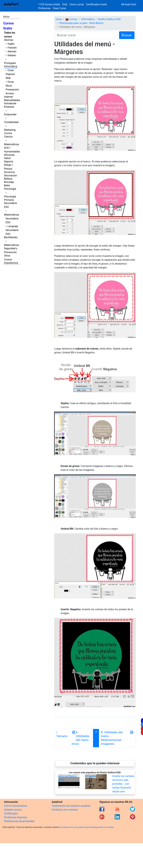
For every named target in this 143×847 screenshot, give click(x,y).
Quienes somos (13, 809)
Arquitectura (11, 262)
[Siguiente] (117, 738)
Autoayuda (10, 103)
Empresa (9, 106)
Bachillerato (11, 237)
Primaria (9, 199)
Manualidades (12, 100)
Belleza (8, 178)
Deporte (8, 161)
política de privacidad (87, 827)
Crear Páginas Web (10, 74)
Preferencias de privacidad (19, 821)
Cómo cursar (76, 4)
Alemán (12, 51)
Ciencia (8, 136)
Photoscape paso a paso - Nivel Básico (81, 23)
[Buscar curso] (84, 35)
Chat (64, 4)
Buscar (127, 35)
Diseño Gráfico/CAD (109, 19)
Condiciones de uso (68, 827)
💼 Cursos (71, 19)
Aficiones (9, 154)
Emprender (10, 114)
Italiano (12, 55)
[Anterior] (81, 738)
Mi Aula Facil (128, 4)
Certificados (11, 813)
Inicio (6, 16)
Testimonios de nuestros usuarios (71, 805)
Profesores (44, 8)
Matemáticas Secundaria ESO (11, 218)
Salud (7, 158)
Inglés (11, 43)
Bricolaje (9, 182)
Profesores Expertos (15, 817)
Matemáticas (11, 144)
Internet (8, 96)
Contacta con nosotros (65, 809)
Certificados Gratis (96, 4)
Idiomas (8, 39)
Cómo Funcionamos (15, 805)
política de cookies (106, 827)
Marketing (9, 129)
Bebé (7, 185)
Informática (10, 66)
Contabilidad (11, 122)
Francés (12, 47)
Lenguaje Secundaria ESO (12, 230)
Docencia (9, 172)
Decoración (10, 175)
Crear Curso (59, 8)
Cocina (8, 133)
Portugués (10, 63)
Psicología (10, 188)
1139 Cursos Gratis (49, 4)
